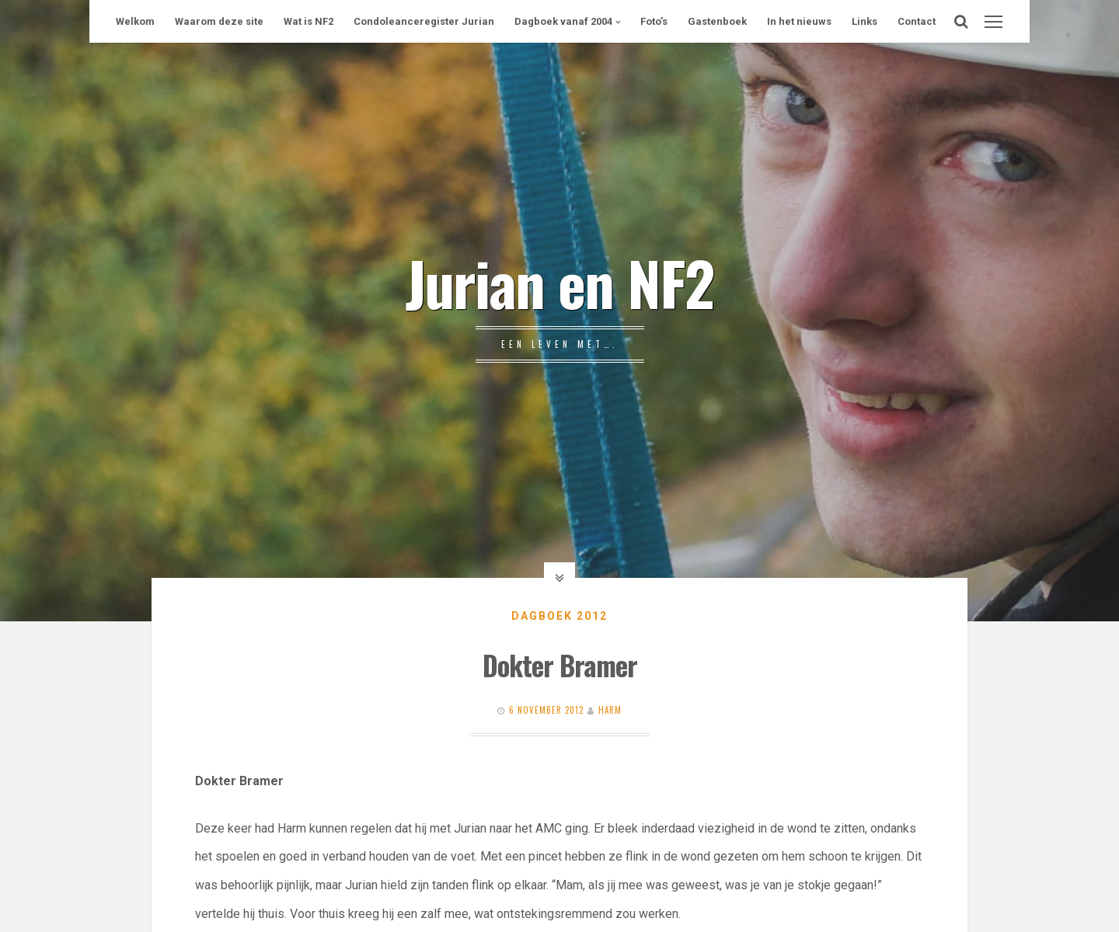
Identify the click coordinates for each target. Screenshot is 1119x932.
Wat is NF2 (308, 21)
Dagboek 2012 (559, 616)
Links (864, 21)
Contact (917, 21)
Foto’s (654, 21)
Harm (610, 710)
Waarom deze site (219, 21)
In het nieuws (799, 21)
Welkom (135, 21)
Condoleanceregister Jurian (424, 21)
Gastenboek (717, 21)
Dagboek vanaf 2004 (563, 21)
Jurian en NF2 (559, 282)
